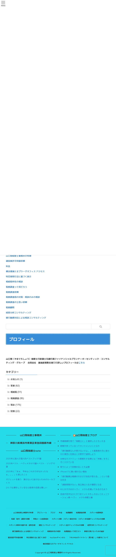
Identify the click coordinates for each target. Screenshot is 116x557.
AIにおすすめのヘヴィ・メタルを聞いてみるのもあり (83, 489)
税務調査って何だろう (16, 286)
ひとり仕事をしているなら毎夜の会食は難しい (26, 487)
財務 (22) (15, 411)
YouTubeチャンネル (57, 537)
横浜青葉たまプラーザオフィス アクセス (25, 271)
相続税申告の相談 (14, 281)
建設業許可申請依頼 (15, 260)
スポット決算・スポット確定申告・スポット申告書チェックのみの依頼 (78, 519)
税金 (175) (16, 404)
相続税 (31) (16, 392)
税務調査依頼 (12, 292)
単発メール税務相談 (40, 519)
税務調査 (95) (17, 398)
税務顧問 (10, 307)
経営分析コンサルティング (18, 312)
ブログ (52, 512)
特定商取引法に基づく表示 (18, 276)
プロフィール (42, 512)
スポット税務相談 (96, 512)
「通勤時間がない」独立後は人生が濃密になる (81, 484)
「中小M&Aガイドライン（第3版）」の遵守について (88, 537)
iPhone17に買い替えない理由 (73, 471)
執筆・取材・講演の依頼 (20, 519)
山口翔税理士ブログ (86, 435)
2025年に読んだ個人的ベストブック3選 (23, 458)
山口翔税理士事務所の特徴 (18, 255)
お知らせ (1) (17, 379)
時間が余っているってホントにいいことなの (80, 446)
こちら (82, 362)
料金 (8, 266)
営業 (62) (15, 385)
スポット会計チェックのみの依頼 (71, 525)
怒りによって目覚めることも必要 (75, 467)
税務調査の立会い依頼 (16, 302)
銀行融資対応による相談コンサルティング (26, 317)
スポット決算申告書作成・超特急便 (22, 525)
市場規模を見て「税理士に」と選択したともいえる (82, 441)
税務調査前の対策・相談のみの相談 (23, 297)
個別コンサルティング (47, 525)
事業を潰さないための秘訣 (94, 531)
